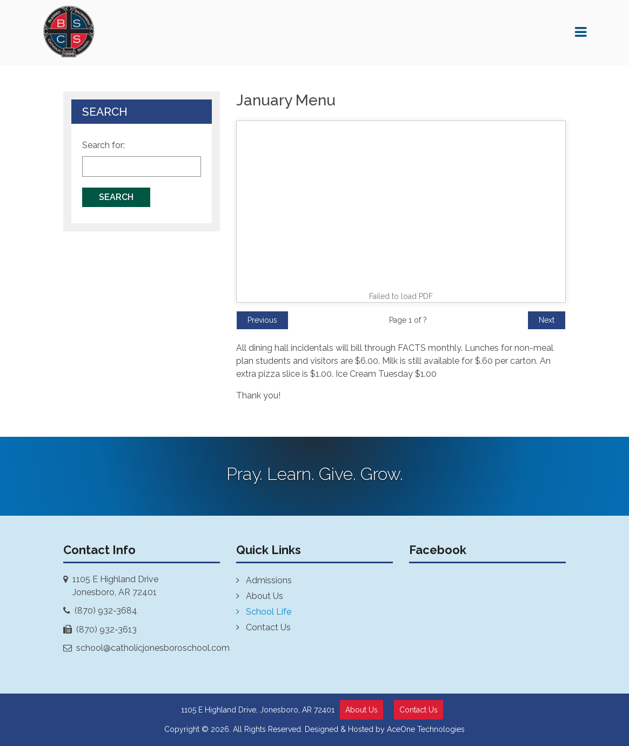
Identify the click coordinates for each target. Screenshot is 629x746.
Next (546, 320)
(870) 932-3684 (106, 610)
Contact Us (268, 627)
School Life (268, 612)
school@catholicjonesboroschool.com (153, 648)
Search (116, 197)
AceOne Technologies (426, 729)
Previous (262, 320)
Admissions (269, 580)
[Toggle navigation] (581, 35)
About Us (264, 596)
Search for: (103, 145)
